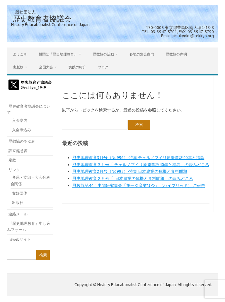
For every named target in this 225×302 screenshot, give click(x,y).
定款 (12, 160)
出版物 (18, 67)
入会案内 (19, 120)
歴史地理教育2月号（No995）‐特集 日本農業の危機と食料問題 (130, 171)
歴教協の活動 (103, 54)
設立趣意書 (18, 151)
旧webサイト (19, 239)
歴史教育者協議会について (28, 109)
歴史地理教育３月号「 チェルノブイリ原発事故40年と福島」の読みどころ (140, 164)
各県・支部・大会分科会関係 (30, 180)
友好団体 (19, 193)
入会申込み (21, 130)
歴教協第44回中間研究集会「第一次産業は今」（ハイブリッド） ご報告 (138, 185)
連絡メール (18, 214)
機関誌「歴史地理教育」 (58, 54)
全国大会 (46, 67)
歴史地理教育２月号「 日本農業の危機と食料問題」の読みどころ (132, 178)
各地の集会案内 (141, 54)
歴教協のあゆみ (21, 141)
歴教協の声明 (176, 54)
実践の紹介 (77, 67)
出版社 (17, 202)
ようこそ (20, 54)
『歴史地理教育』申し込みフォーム (28, 226)
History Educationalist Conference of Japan (50, 24)
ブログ (103, 67)
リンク (14, 170)
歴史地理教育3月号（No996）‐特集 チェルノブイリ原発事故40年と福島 (138, 157)
